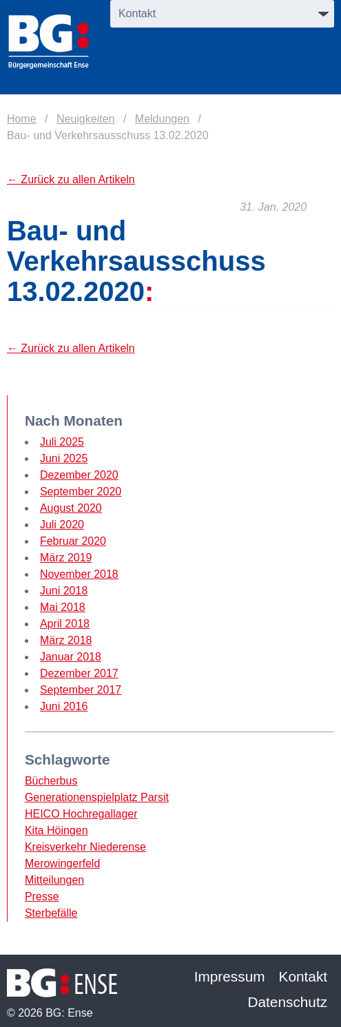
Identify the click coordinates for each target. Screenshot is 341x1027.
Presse (42, 896)
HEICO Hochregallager (81, 814)
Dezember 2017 (79, 673)
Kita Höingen (56, 830)
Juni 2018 (63, 591)
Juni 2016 (63, 706)
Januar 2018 (70, 657)
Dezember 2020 (79, 475)
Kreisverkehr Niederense (85, 847)
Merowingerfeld (62, 863)
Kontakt (303, 976)
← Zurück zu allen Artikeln (71, 179)
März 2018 (66, 640)
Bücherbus (51, 781)
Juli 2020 (62, 524)
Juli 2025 (62, 442)
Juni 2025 (63, 458)
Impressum (229, 976)
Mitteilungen (54, 880)
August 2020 (71, 508)
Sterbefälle (51, 913)
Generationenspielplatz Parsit (97, 797)
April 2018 (65, 624)
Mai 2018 (62, 607)
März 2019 (66, 557)
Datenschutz (287, 1002)
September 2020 (80, 491)
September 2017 (80, 690)
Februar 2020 (73, 541)
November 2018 (79, 574)
